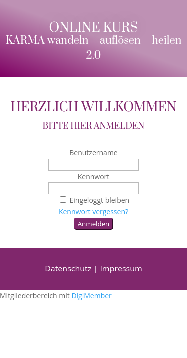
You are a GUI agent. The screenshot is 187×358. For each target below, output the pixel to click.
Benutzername (93, 152)
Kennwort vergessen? (93, 211)
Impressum (121, 268)
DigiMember (91, 295)
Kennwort (94, 176)
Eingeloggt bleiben (93, 200)
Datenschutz (68, 268)
